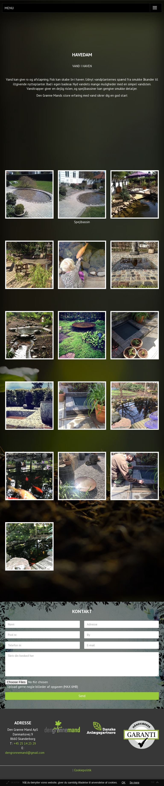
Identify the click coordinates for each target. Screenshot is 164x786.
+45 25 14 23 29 (25, 743)
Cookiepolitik (82, 770)
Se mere (134, 782)
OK (123, 782)
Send (82, 696)
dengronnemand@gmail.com (24, 753)
